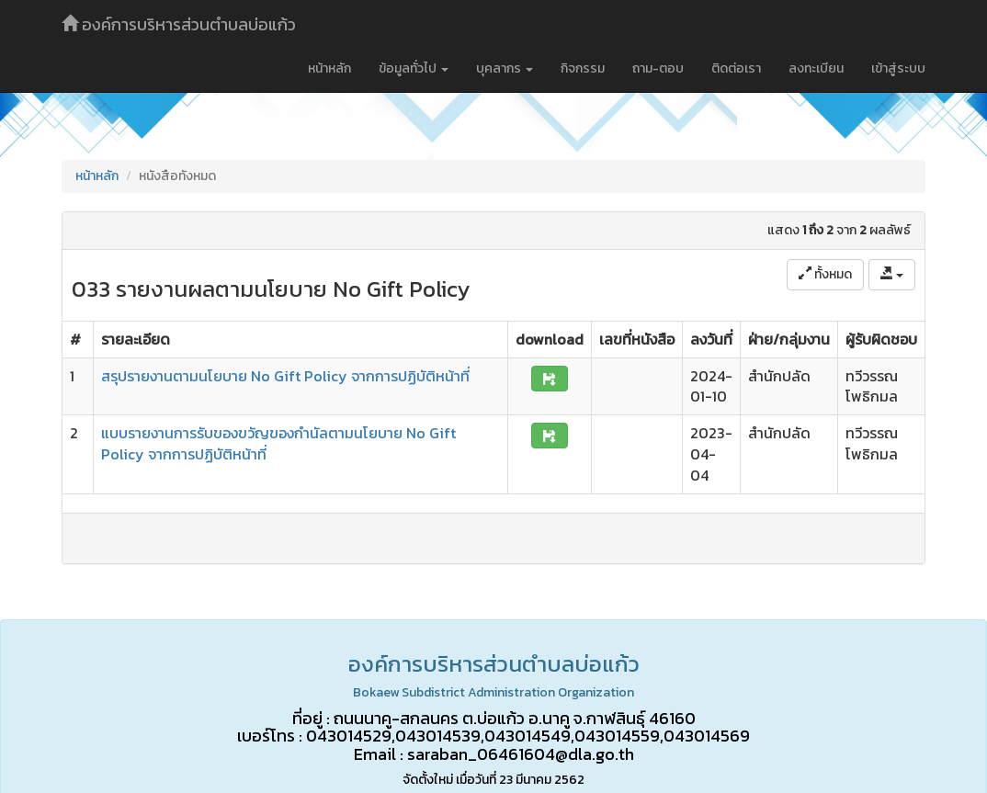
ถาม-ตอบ (658, 68)
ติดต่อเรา (736, 68)
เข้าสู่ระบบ (898, 68)
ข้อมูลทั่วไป (413, 68)
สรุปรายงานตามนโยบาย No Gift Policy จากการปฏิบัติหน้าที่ (285, 376)
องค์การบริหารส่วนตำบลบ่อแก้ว (179, 24)
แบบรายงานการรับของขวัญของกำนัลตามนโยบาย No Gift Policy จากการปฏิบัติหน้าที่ (278, 443)
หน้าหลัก (329, 68)
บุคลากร (504, 68)
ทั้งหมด (825, 274)
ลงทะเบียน (816, 68)
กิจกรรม (583, 68)
